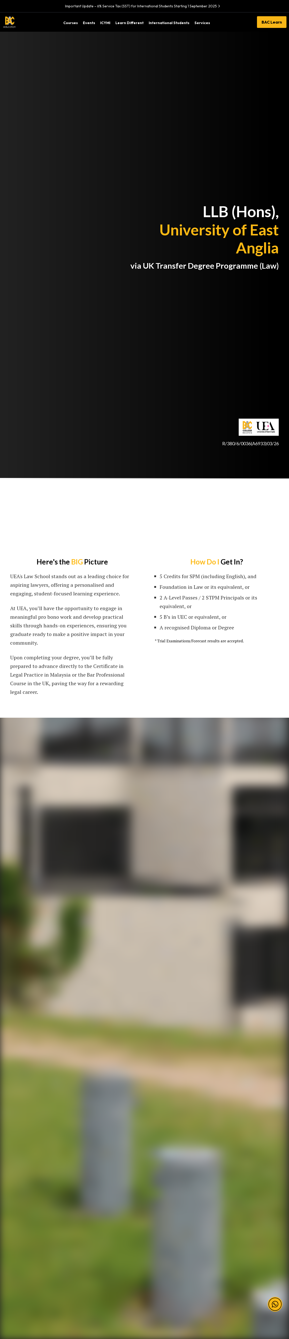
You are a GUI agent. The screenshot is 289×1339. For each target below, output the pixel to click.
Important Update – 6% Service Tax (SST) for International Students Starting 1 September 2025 (143, 6)
